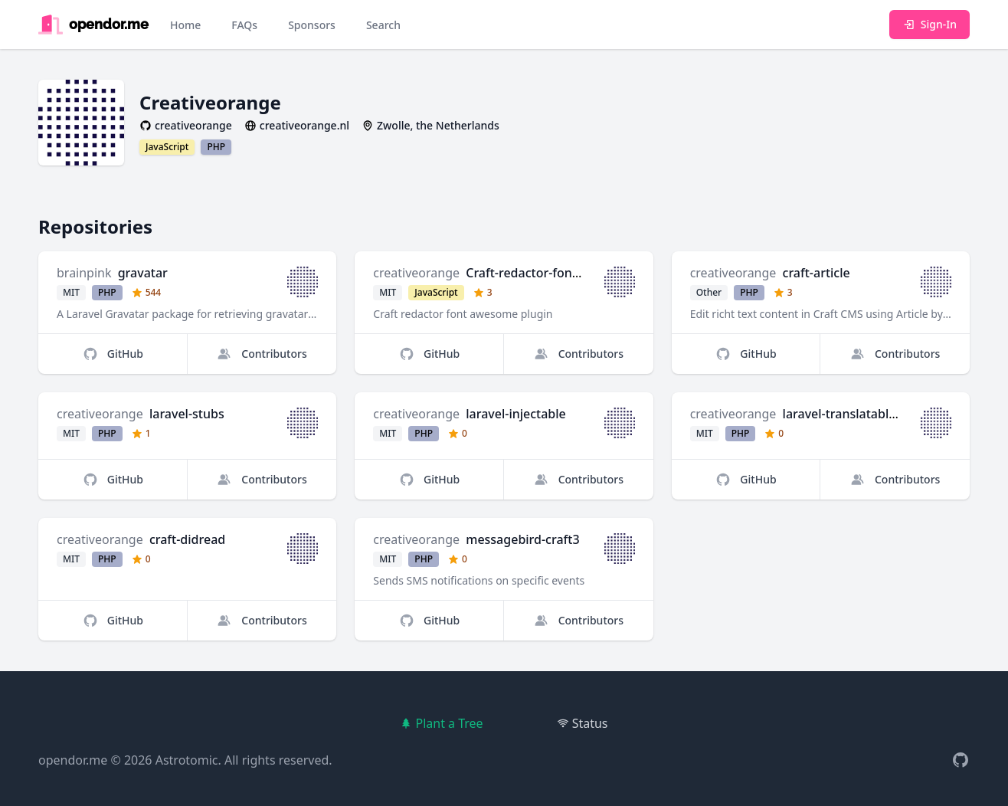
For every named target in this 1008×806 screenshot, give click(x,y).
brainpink (84, 272)
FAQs (244, 25)
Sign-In (929, 24)
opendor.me (72, 760)
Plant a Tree (441, 723)
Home (185, 25)
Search (383, 25)
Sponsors (311, 25)
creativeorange (416, 272)
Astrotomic (186, 760)
